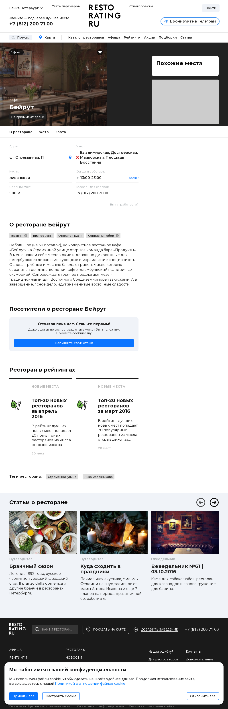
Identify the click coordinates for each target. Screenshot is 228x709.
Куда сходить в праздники (100, 569)
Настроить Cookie (61, 696)
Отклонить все (203, 696)
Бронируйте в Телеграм (190, 21)
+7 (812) (92, 193)
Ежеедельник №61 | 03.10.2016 (177, 569)
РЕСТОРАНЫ (76, 649)
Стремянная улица (62, 477)
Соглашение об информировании (100, 706)
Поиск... (20, 37)
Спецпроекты (140, 6)
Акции (149, 37)
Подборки (168, 37)
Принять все (23, 696)
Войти (211, 8)
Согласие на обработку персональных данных (40, 706)
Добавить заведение (159, 629)
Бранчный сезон (31, 566)
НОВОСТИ (74, 657)
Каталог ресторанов (86, 37)
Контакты (194, 651)
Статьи (186, 37)
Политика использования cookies (151, 706)
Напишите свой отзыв (74, 343)
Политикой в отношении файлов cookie (90, 683)
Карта (47, 37)
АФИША (15, 649)
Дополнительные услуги (199, 661)
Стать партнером (66, 6)
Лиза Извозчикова (98, 477)
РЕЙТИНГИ (18, 657)
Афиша (114, 37)
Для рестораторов (163, 659)
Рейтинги (132, 37)
